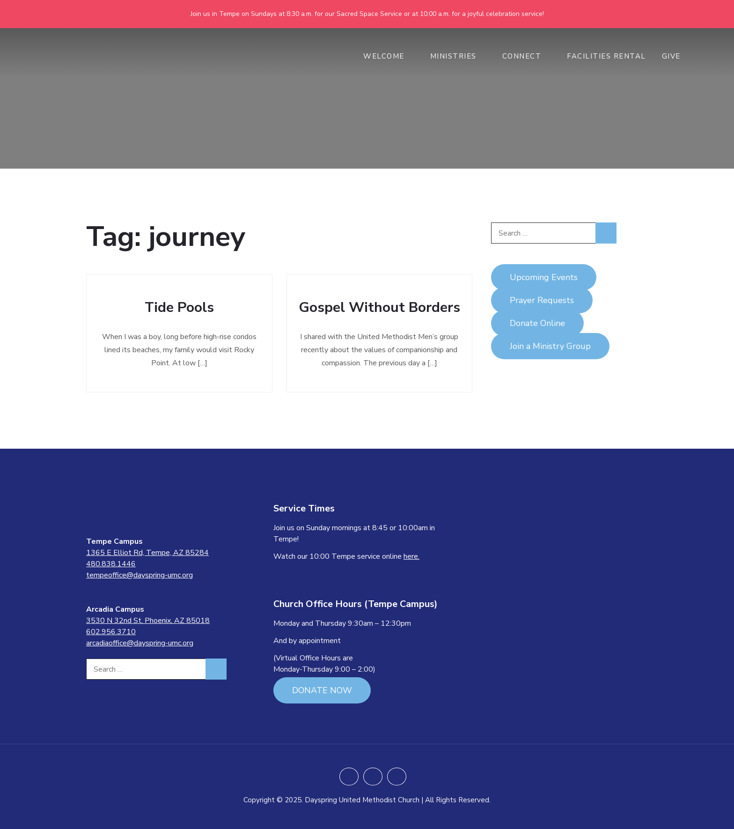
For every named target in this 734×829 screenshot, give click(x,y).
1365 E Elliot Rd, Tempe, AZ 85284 (147, 553)
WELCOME (388, 56)
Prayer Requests (542, 300)
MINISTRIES (458, 56)
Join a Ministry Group (550, 346)
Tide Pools (179, 307)
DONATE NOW (322, 690)
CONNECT (526, 56)
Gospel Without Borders (379, 307)
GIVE (676, 56)
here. (411, 556)
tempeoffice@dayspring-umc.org (139, 575)
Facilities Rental (606, 56)
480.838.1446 (111, 564)
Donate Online (537, 323)
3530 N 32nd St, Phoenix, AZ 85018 (148, 620)
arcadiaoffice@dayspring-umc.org (139, 643)
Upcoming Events (544, 277)
